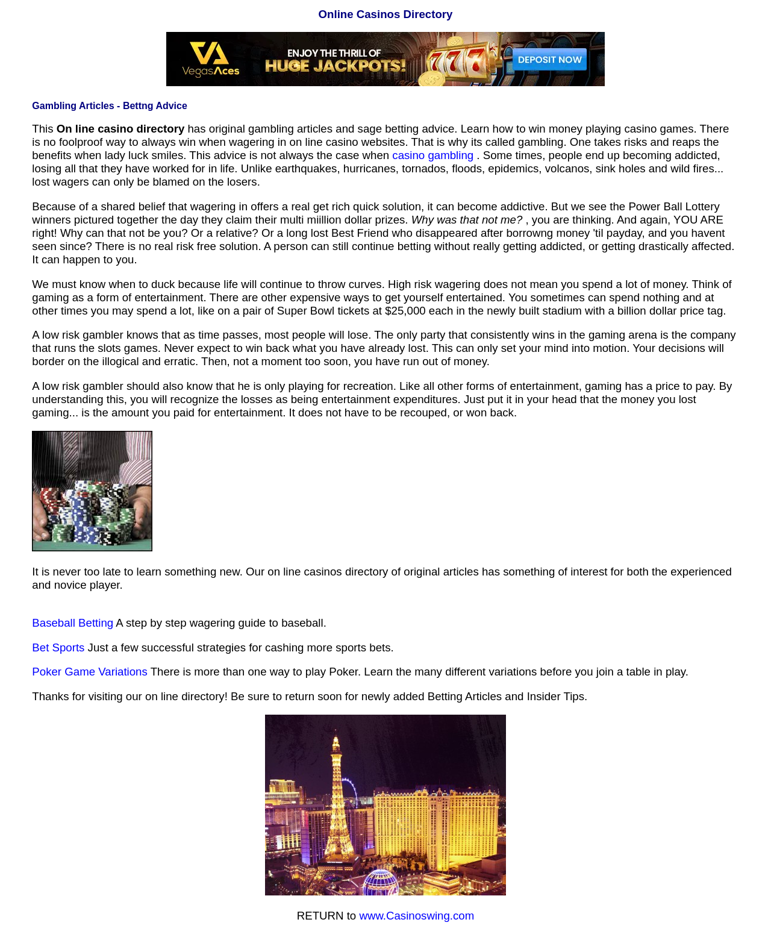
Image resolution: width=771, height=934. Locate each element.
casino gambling (432, 155)
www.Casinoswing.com (416, 915)
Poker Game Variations (89, 671)
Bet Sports (58, 647)
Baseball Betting (72, 622)
